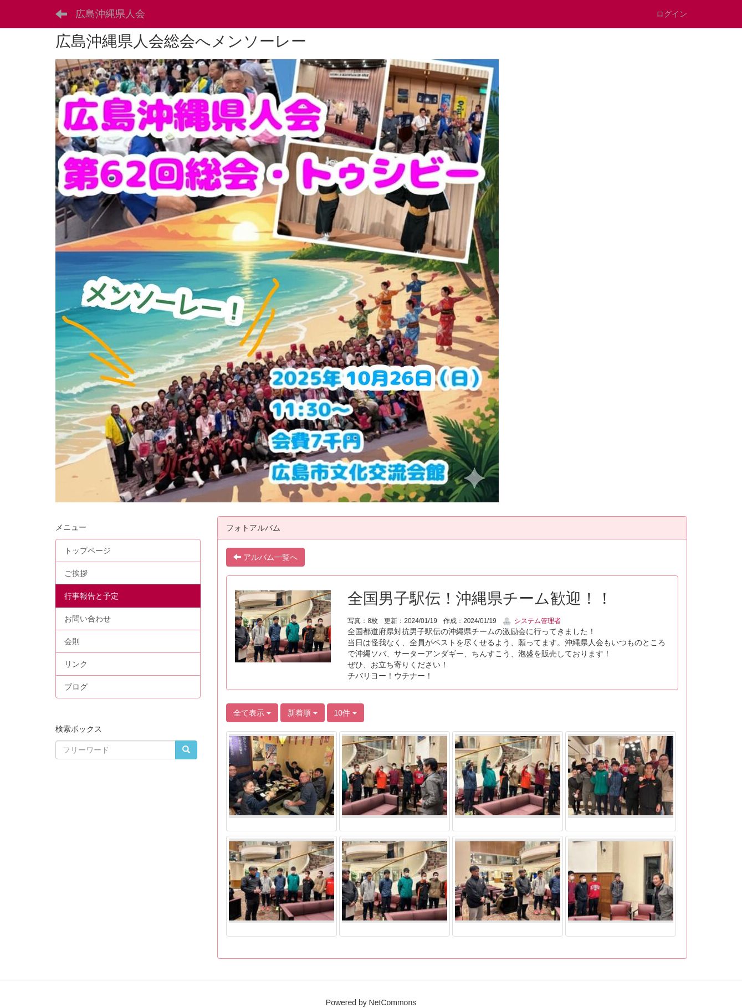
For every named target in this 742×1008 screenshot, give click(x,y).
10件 (345, 712)
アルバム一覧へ (265, 557)
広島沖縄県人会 (110, 13)
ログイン (671, 13)
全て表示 (252, 712)
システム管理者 (532, 621)
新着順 (303, 712)
